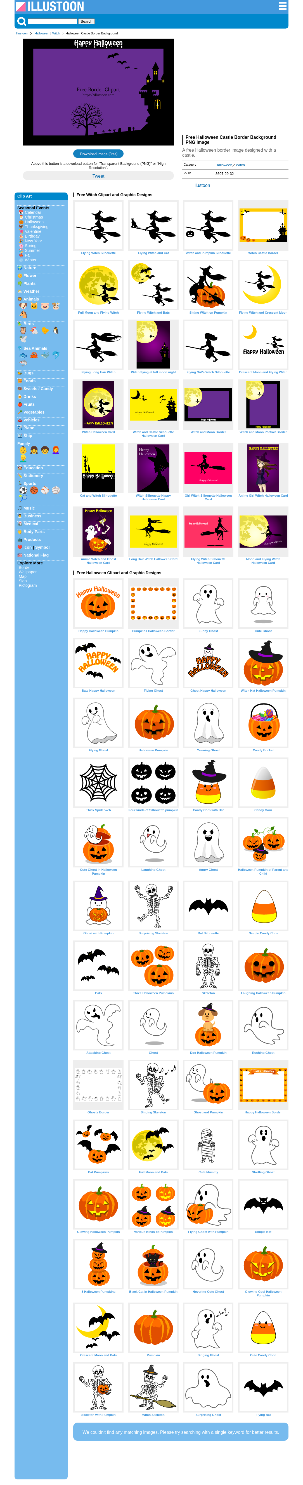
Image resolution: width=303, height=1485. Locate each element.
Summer (32, 250)
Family (23, 443)
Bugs (28, 373)
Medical (30, 524)
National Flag (36, 555)
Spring (31, 245)
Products (32, 539)
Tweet (99, 176)
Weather (31, 291)
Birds (28, 324)
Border (25, 567)
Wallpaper (28, 572)
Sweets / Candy (38, 388)
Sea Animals (35, 348)
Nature (29, 268)
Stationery (33, 475)
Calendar (33, 212)
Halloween (42, 33)
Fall (28, 255)
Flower (29, 275)
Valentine (33, 231)
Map (23, 576)
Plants (29, 283)
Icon (27, 547)
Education (33, 468)
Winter (31, 260)
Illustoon (22, 33)
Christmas (34, 217)
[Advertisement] (235, 86)
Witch (56, 33)
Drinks (29, 396)
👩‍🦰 (55, 450)
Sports (29, 483)
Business (32, 516)
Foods (29, 381)
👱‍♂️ (23, 458)
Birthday (32, 236)
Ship (27, 435)
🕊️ (23, 339)
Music (29, 508)
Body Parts (34, 531)
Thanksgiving (37, 226)
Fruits (29, 404)
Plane (28, 428)
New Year (33, 241)
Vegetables (33, 412)
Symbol (42, 547)
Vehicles (31, 420)
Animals (31, 299)
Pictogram (28, 585)
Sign (23, 581)
